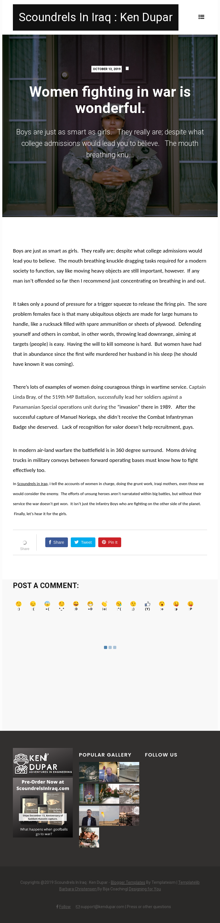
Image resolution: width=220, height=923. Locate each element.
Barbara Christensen (78, 889)
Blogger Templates (128, 882)
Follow (65, 906)
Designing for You (145, 889)
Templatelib (189, 882)
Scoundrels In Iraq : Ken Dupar (96, 17)
